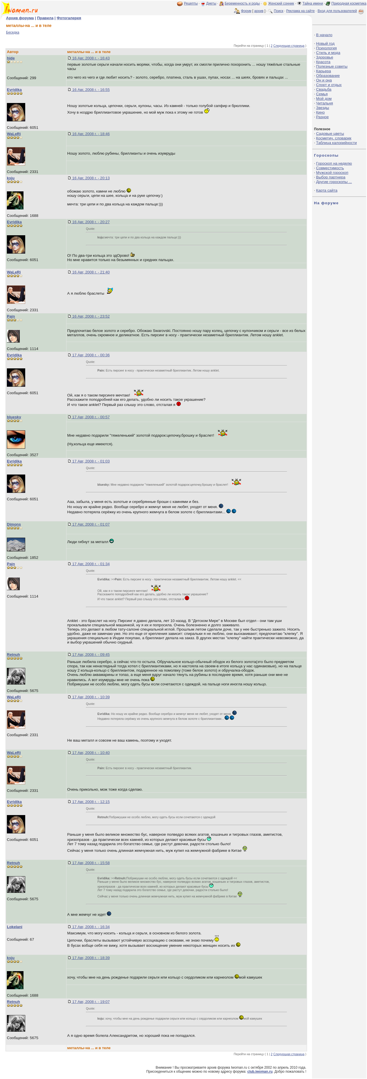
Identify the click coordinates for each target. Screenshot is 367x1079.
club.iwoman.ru (259, 1072)
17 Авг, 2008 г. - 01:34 (90, 564)
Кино (320, 112)
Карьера (323, 71)
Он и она (324, 80)
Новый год (325, 43)
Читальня (324, 103)
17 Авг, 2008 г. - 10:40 (90, 753)
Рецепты (191, 3)
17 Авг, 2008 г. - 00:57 (90, 417)
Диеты (211, 3)
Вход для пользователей (341, 11)
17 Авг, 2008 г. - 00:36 (90, 355)
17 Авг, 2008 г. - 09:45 (90, 654)
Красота (323, 62)
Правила (45, 18)
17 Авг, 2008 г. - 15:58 (90, 863)
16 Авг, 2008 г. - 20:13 (90, 178)
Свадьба (323, 89)
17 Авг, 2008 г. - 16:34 (90, 927)
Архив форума (20, 18)
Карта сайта (326, 190)
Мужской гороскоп (332, 172)
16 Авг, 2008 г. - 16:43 (90, 58)
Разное (322, 117)
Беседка (12, 32)
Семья (321, 94)
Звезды (322, 108)
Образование (328, 75)
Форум (246, 11)
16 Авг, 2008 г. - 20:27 (90, 222)
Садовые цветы (330, 133)
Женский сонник (281, 3)
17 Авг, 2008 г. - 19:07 (90, 1002)
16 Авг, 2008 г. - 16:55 (90, 90)
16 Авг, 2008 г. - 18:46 (90, 134)
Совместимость (330, 168)
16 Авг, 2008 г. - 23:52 (90, 316)
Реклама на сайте (300, 11)
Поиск (278, 11)
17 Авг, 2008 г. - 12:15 (90, 802)
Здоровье (324, 57)
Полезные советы (332, 66)
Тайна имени (313, 3)
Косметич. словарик (333, 138)
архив (258, 11)
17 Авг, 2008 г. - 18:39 (90, 958)
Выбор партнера (330, 177)
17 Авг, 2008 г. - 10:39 (90, 697)
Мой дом (323, 98)
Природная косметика (348, 3)
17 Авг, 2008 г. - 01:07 (90, 524)
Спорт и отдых (329, 85)
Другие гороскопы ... (334, 182)
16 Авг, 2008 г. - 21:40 (90, 272)
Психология (326, 48)
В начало (324, 35)
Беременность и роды (242, 3)
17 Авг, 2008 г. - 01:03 (90, 461)
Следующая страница (289, 45)
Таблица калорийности (336, 143)
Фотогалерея (69, 18)
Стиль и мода (328, 52)
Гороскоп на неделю (334, 163)
